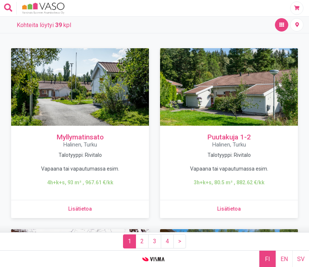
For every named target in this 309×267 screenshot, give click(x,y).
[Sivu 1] (129, 241)
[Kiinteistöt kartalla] (296, 25)
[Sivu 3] (154, 241)
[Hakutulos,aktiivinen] (281, 25)
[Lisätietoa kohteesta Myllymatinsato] (80, 209)
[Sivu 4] (167, 241)
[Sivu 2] (142, 241)
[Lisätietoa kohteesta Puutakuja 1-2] (229, 209)
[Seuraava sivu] (179, 241)
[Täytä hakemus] (296, 8)
